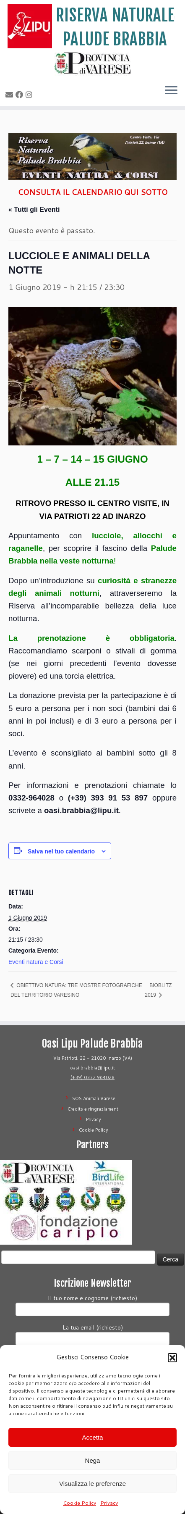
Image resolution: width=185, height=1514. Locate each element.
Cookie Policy (79, 1502)
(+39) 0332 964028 (92, 1077)
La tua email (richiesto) (92, 1334)
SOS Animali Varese (93, 1098)
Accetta (92, 1437)
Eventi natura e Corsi (35, 961)
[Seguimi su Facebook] (21, 94)
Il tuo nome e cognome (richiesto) (92, 1304)
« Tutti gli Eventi (34, 209)
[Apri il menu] (171, 90)
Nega (92, 1460)
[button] (172, 1357)
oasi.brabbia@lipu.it (92, 1067)
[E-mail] (10, 94)
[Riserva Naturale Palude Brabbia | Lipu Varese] (92, 26)
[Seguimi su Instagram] (30, 94)
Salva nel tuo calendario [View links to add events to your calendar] (61, 851)
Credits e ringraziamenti (94, 1109)
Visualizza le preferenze (92, 1483)
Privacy (109, 1502)
